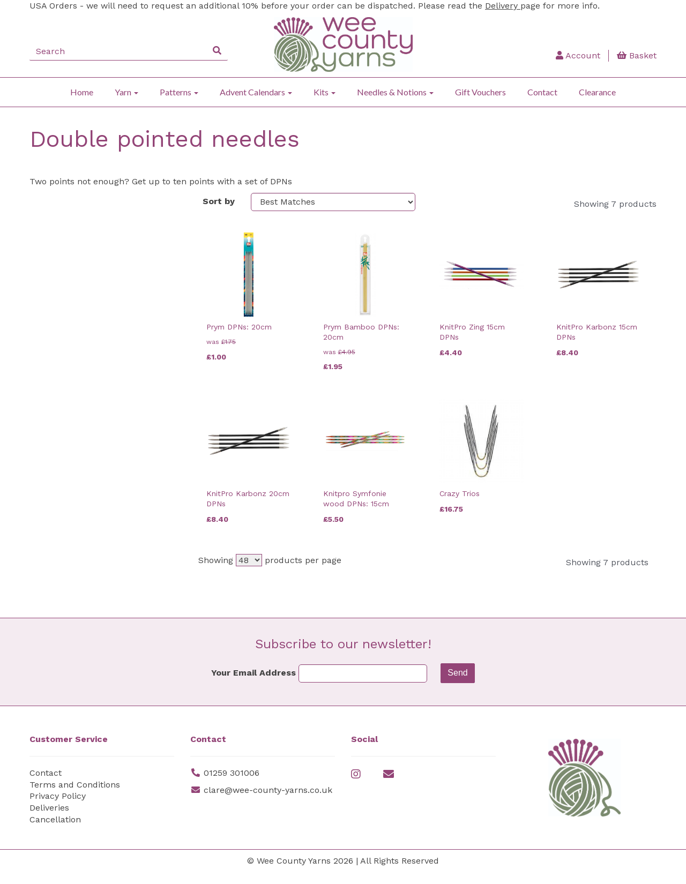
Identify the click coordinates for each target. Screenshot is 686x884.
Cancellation (55, 831)
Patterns (179, 92)
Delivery (502, 6)
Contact (542, 92)
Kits (324, 92)
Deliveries (49, 819)
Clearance (597, 92)
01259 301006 (231, 785)
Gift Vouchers (480, 92)
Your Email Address (253, 684)
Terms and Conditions (74, 796)
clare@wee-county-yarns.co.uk (268, 802)
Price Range (59, 529)
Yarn (126, 92)
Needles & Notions (395, 92)
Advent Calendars (256, 92)
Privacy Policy (57, 808)
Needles (51, 402)
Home (81, 92)
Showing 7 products (615, 204)
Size (42, 275)
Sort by (219, 201)
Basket (637, 55)
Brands (49, 204)
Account (578, 55)
